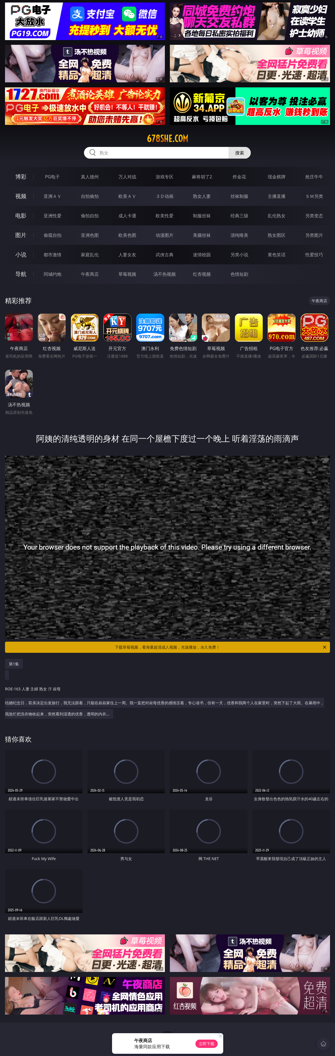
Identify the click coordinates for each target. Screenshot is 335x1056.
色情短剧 (239, 274)
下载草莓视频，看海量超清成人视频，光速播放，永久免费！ (221, 647)
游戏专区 (164, 177)
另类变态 (314, 216)
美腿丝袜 (202, 235)
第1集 (14, 663)
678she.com (167, 138)
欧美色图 (127, 235)
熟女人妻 (202, 196)
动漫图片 (164, 235)
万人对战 (127, 177)
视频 (20, 196)
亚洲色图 (90, 235)
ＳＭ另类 (314, 196)
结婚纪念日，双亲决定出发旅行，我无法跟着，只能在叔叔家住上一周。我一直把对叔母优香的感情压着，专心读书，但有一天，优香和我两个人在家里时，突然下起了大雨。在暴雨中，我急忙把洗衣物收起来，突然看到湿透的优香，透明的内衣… (166, 699)
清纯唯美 (239, 235)
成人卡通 (127, 216)
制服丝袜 (202, 216)
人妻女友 (127, 255)
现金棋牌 (277, 177)
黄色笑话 (277, 255)
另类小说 (239, 255)
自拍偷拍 (90, 196)
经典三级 (239, 216)
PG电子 (52, 177)
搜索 (239, 153)
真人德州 (90, 177)
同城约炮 (52, 274)
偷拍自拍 (90, 216)
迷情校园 (202, 255)
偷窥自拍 (52, 235)
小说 (20, 254)
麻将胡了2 (202, 177)
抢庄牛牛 (314, 177)
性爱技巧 (314, 255)
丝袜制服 (239, 196)
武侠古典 (164, 255)
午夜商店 (90, 274)
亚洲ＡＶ (52, 196)
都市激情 (52, 255)
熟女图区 (277, 235)
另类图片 (314, 235)
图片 (20, 235)
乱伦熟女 (277, 216)
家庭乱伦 (90, 255)
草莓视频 (127, 274)
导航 (20, 274)
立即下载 (206, 1043)
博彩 (20, 176)
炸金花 (239, 177)
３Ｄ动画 (164, 196)
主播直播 (277, 196)
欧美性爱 (164, 216)
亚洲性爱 (52, 216)
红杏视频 (202, 274)
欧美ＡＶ (127, 196)
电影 (20, 215)
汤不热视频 (164, 274)
